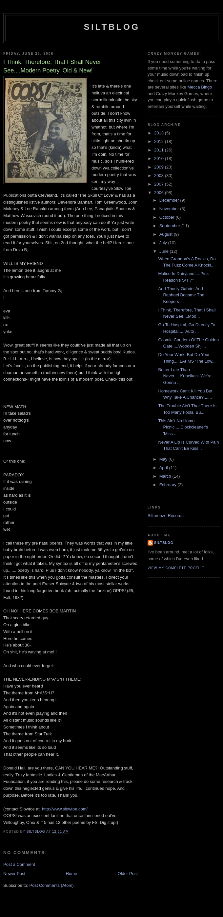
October (167, 217)
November (169, 208)
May (164, 459)
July (163, 242)
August (166, 234)
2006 (159, 192)
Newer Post (14, 873)
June (164, 251)
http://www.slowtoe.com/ (65, 809)
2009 (159, 167)
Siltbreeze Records (166, 515)
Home (71, 873)
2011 (159, 150)
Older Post (128, 873)
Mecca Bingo (199, 87)
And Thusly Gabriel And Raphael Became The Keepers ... (181, 295)
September (170, 225)
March (165, 476)
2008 (159, 175)
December (169, 200)
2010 (159, 158)
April (164, 467)
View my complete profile (176, 568)
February (168, 484)
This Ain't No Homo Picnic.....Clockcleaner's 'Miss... (183, 427)
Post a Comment (19, 864)
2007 (159, 184)
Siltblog (112, 27)
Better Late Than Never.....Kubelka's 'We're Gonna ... (184, 376)
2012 (159, 141)
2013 (159, 132)
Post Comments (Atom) (52, 885)
